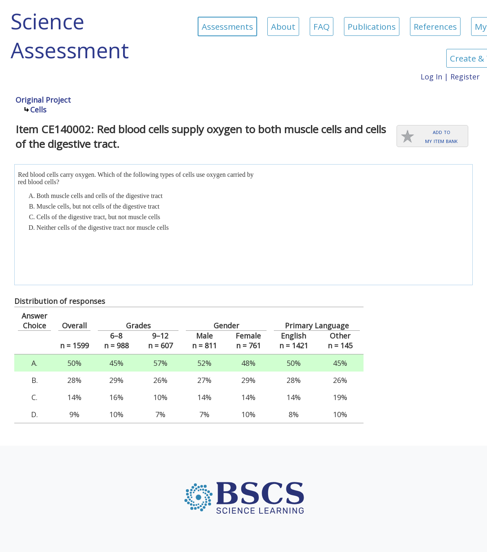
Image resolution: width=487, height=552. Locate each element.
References (435, 26)
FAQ (321, 26)
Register (465, 76)
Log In (431, 76)
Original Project (43, 100)
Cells (38, 109)
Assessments (227, 26)
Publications (372, 26)
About (283, 26)
